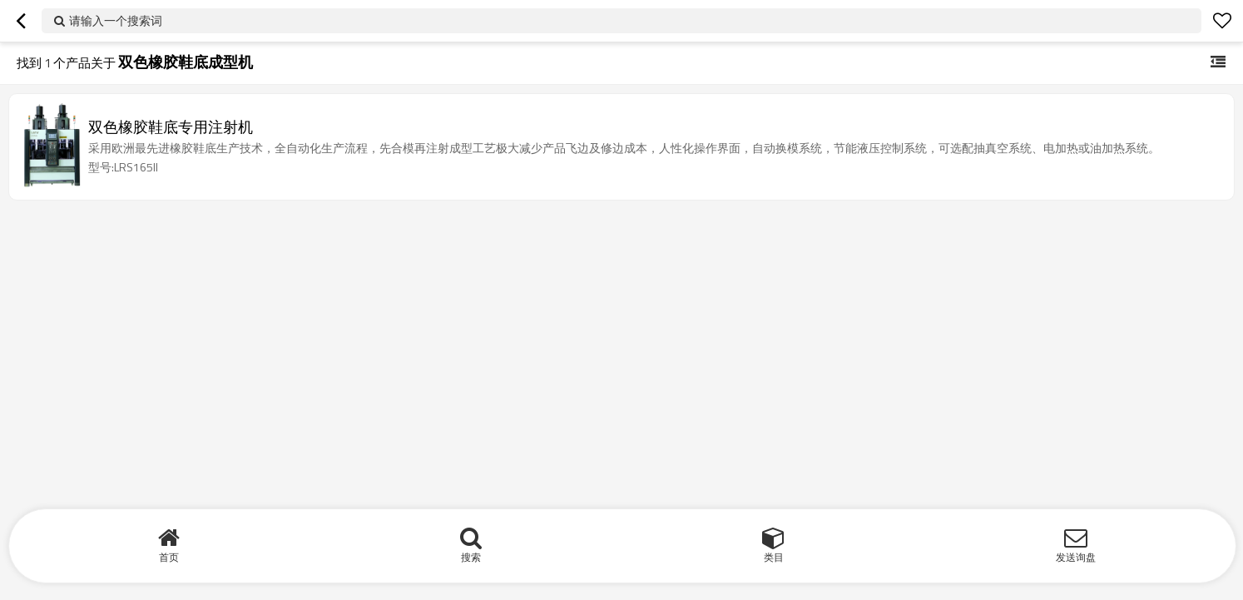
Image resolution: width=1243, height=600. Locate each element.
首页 (169, 557)
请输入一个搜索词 (115, 20)
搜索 (471, 557)
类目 (774, 557)
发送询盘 (1076, 557)
